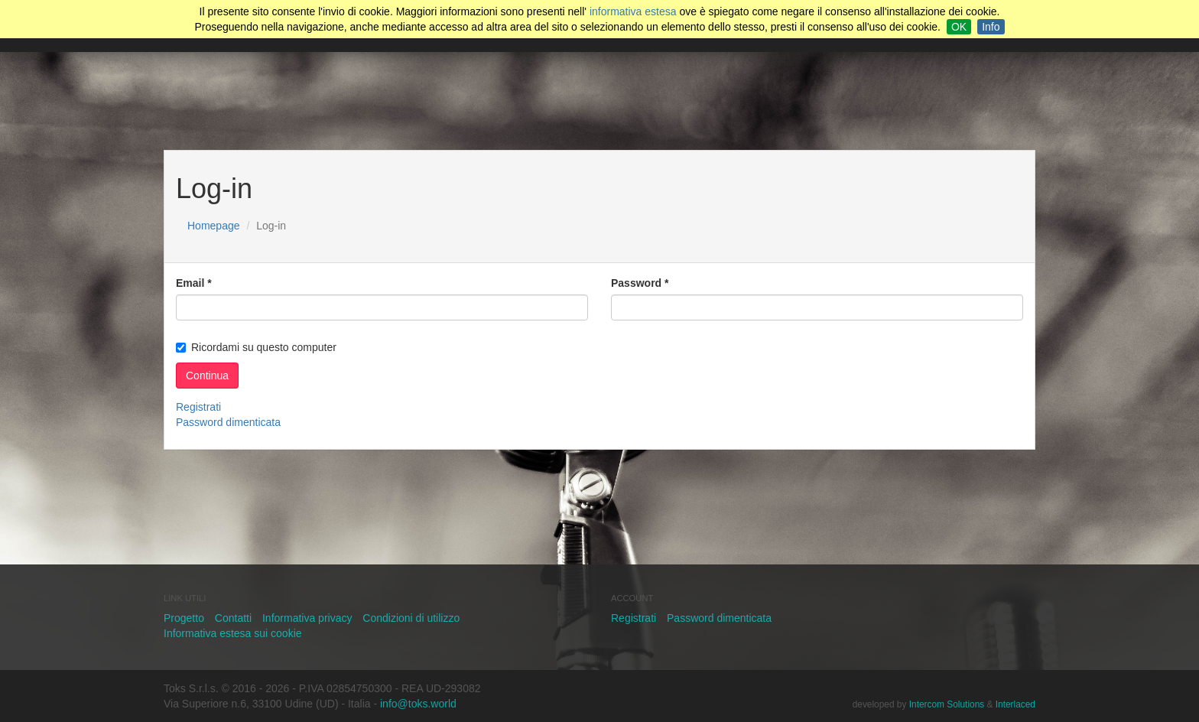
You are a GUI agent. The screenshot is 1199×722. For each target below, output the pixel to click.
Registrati (198, 407)
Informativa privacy (307, 618)
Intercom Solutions (946, 704)
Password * (639, 283)
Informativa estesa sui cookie (233, 633)
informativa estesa (633, 11)
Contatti (233, 618)
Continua (207, 375)
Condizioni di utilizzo (411, 618)
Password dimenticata (228, 422)
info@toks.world (418, 704)
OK (959, 27)
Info (990, 27)
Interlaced (1015, 704)
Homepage (213, 226)
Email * (194, 283)
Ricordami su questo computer (256, 347)
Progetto (184, 618)
